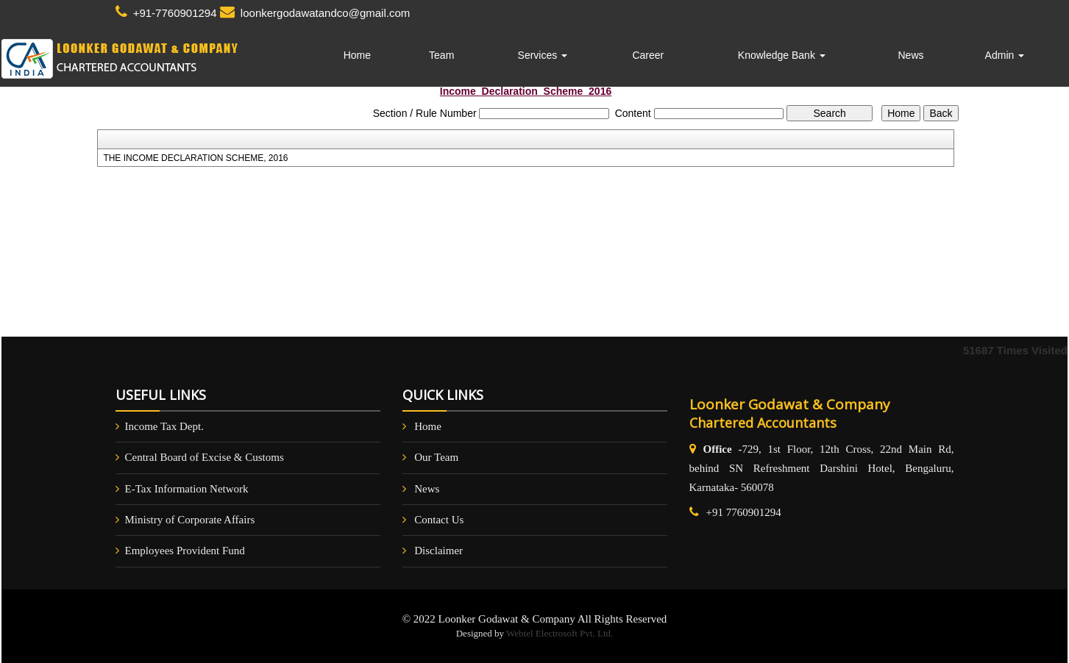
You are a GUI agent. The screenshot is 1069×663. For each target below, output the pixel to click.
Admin (1005, 55)
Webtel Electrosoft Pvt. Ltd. (559, 633)
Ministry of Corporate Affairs (190, 520)
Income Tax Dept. (164, 426)
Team (441, 55)
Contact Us (439, 520)
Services (543, 55)
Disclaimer (438, 550)
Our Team (436, 457)
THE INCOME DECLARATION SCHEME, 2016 (195, 158)
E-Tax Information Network (187, 489)
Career (648, 55)
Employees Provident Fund (185, 550)
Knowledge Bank (781, 55)
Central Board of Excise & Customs (204, 457)
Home (357, 55)
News (910, 55)
